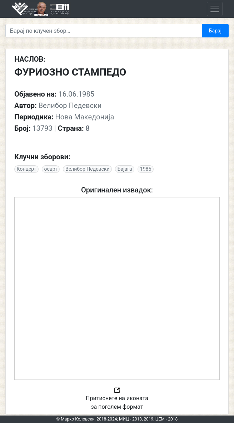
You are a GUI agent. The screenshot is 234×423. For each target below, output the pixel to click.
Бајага (125, 169)
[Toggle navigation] (215, 9)
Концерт (26, 169)
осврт (50, 169)
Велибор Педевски (87, 169)
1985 (145, 169)
